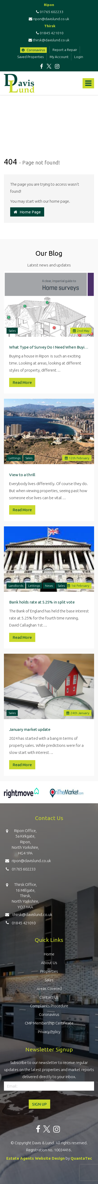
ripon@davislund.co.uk (49, 19)
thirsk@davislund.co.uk (49, 40)
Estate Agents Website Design (35, 1158)
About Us (49, 962)
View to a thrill (22, 475)
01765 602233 (49, 12)
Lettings (14, 458)
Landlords (16, 585)
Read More (22, 382)
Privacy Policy (49, 1031)
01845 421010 (49, 33)
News (49, 585)
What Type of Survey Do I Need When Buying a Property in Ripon (49, 347)
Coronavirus (33, 50)
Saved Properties (30, 57)
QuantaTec (81, 1158)
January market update (29, 729)
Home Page (27, 212)
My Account (59, 57)
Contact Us (49, 997)
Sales (12, 330)
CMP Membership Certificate (49, 1023)
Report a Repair (65, 50)
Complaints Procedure (49, 1006)
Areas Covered (49, 988)
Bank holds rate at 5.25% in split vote (42, 602)
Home (49, 954)
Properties (49, 971)
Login (78, 57)
